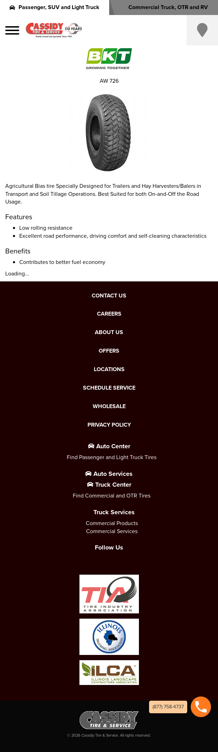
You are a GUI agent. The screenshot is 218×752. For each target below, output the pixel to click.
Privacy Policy (109, 425)
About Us (109, 332)
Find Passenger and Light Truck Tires (111, 457)
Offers (109, 351)
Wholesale (109, 406)
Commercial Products (112, 523)
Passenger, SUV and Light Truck (54, 7)
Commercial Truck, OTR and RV (163, 7)
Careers (109, 314)
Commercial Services (112, 531)
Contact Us (109, 296)
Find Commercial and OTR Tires (111, 496)
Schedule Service (109, 388)
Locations (109, 369)
